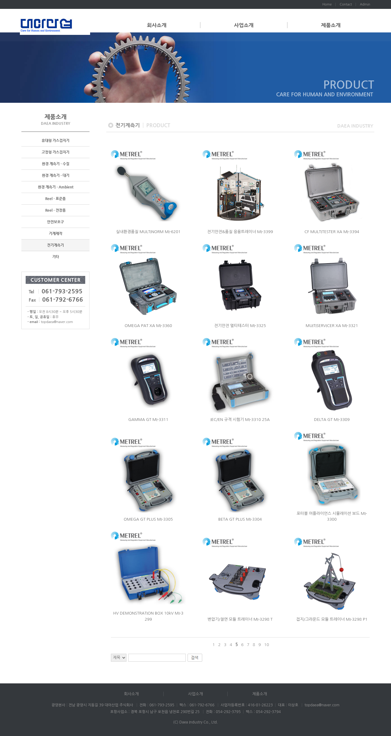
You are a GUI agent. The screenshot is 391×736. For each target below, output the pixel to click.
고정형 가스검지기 (55, 152)
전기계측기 (55, 245)
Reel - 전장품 (55, 210)
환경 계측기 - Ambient (55, 187)
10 (266, 645)
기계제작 (55, 234)
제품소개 (331, 25)
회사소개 (156, 25)
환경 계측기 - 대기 (55, 175)
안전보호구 (55, 222)
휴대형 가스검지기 (55, 141)
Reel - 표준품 (55, 199)
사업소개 (244, 25)
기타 (55, 257)
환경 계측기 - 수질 (55, 164)
